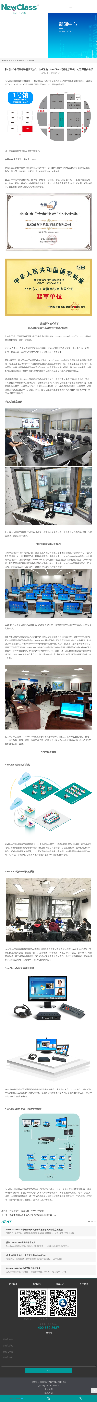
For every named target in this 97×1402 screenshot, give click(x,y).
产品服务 (13, 1284)
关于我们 (84, 1284)
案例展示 (37, 1284)
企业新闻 (30, 60)
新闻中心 (20, 60)
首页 (12, 60)
